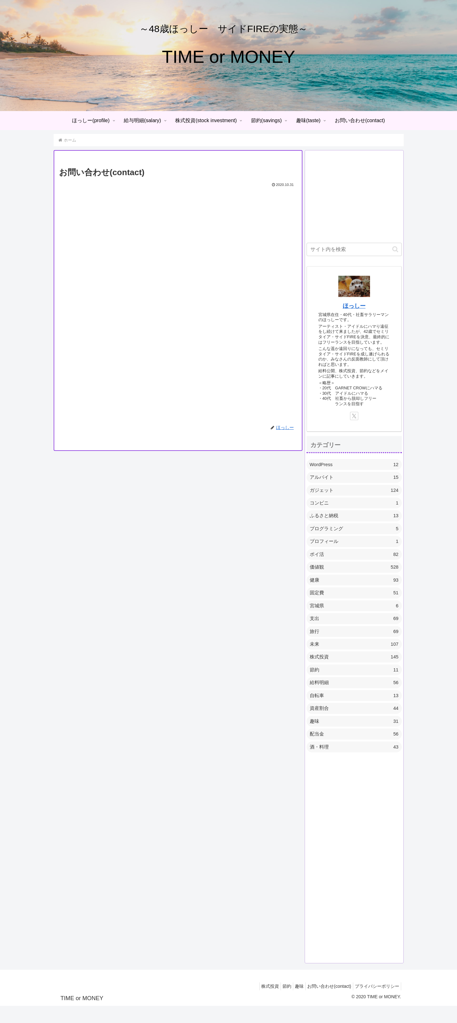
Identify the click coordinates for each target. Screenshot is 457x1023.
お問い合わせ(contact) (324, 1003)
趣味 (291, 1003)
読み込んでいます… (160, 299)
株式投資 (256, 1003)
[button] (395, 249)
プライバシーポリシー (375, 1003)
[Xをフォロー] (354, 416)
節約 (275, 1003)
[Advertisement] (354, 196)
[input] (354, 249)
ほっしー (354, 306)
